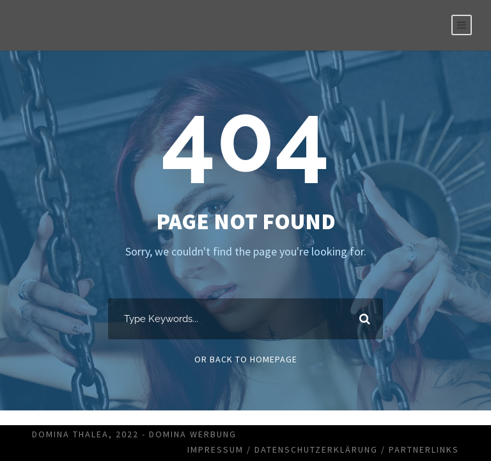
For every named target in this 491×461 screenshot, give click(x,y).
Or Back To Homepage (245, 359)
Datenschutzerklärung (316, 449)
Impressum (215, 449)
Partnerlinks (424, 449)
